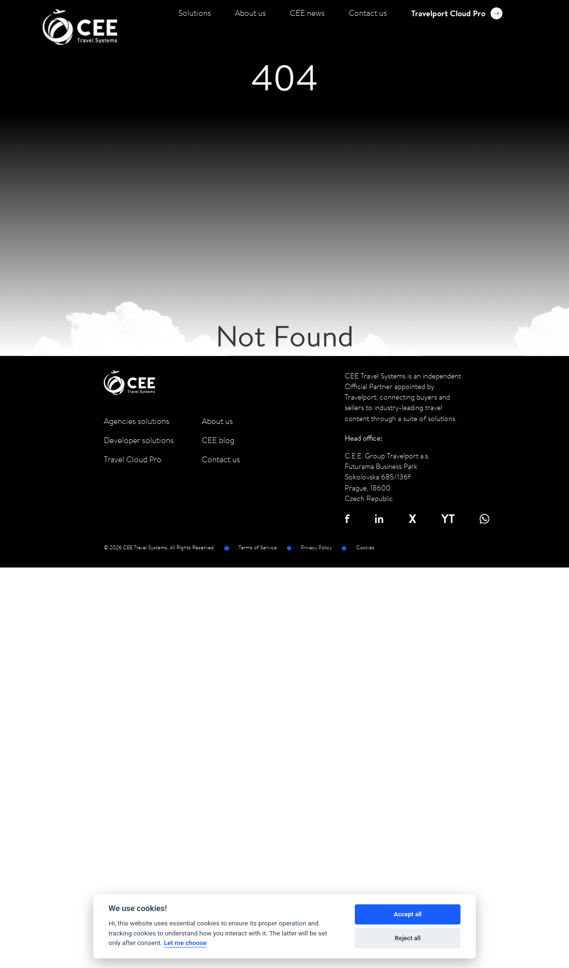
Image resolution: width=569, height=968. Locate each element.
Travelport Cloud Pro (457, 13)
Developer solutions (139, 440)
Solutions (194, 13)
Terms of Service (258, 548)
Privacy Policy (316, 548)
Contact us (368, 13)
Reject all (408, 938)
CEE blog (218, 440)
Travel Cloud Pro (133, 459)
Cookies (365, 548)
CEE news (307, 13)
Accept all (407, 914)
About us (250, 13)
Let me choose (185, 942)
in (379, 518)
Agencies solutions (136, 421)
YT (448, 518)
